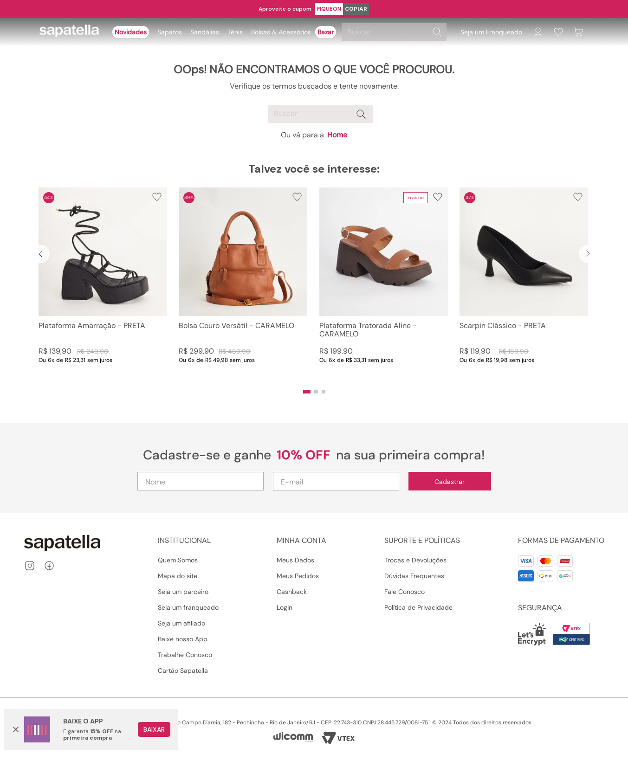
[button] (307, 391)
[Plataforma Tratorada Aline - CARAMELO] (383, 284)
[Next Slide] (588, 254)
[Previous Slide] (40, 254)
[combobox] (395, 32)
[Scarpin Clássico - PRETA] (524, 284)
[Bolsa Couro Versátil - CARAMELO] (243, 284)
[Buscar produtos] (437, 32)
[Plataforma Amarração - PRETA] (103, 284)
